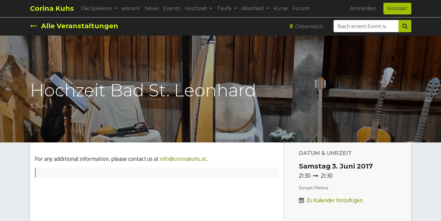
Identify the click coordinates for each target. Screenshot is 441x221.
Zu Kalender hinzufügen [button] (334, 200)
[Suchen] (404, 26)
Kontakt (397, 8)
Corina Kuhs (52, 8)
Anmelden (363, 8)
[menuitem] (130, 8)
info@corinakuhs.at (183, 158)
